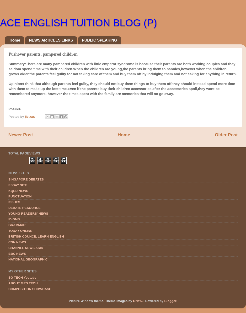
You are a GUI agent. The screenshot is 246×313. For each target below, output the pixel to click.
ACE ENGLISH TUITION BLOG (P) (78, 22)
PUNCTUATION (20, 196)
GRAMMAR (17, 225)
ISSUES (14, 202)
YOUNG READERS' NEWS (28, 213)
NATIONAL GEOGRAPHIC (28, 259)
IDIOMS (14, 219)
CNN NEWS (17, 242)
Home (15, 40)
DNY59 (138, 301)
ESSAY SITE (17, 185)
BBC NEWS (17, 253)
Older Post (226, 134)
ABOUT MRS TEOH (23, 283)
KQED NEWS (18, 191)
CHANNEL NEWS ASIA (25, 248)
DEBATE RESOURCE (24, 208)
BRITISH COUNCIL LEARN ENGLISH (36, 236)
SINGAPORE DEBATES (26, 179)
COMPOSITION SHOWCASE (29, 289)
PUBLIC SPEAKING (99, 40)
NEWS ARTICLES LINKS (51, 40)
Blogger (170, 301)
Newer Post (20, 134)
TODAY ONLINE (20, 231)
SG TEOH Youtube (22, 277)
